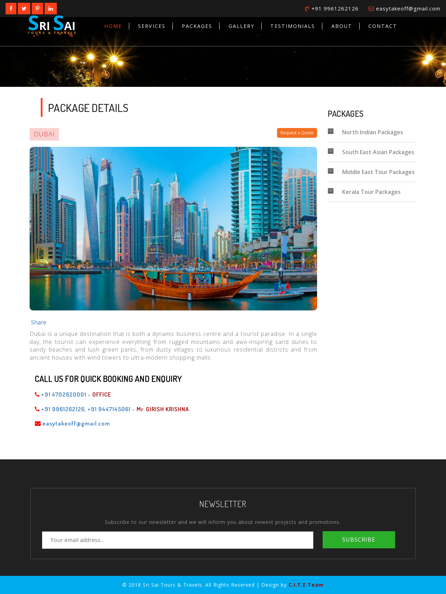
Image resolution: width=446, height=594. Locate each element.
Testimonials (292, 26)
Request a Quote (297, 133)
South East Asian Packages (371, 152)
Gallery (241, 26)
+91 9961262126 (332, 8)
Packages (197, 26)
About (341, 26)
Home (113, 26)
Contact (382, 26)
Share (38, 322)
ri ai (52, 24)
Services (152, 26)
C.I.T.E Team (306, 584)
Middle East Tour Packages (371, 172)
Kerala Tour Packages (364, 192)
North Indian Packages (365, 132)
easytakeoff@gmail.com (404, 8)
